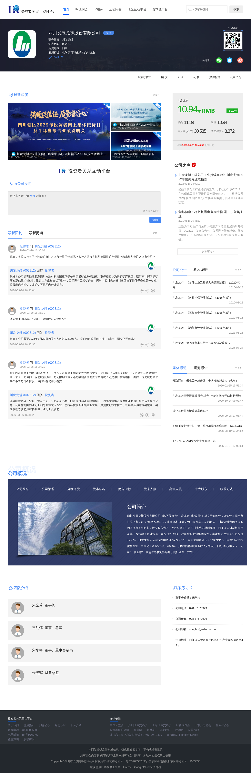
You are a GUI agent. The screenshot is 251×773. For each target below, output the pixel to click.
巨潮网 (179, 729)
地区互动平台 (136, 9)
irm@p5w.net (30, 734)
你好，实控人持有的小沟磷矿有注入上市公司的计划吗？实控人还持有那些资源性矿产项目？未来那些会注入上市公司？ (82, 256)
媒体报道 (214, 77)
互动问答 (115, 9)
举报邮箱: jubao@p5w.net (182, 734)
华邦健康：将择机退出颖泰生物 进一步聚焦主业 (210, 214)
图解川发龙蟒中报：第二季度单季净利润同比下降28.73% (207, 425)
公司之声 (182, 165)
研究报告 (201, 368)
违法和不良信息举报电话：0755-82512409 (136, 734)
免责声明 (13, 739)
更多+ (156, 94)
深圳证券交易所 (137, 725)
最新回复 (15, 233)
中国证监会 (117, 725)
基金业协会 (222, 725)
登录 (32, 195)
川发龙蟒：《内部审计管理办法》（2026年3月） (202, 327)
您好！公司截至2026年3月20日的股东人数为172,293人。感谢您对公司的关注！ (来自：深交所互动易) (72, 338)
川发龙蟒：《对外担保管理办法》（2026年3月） (202, 297)
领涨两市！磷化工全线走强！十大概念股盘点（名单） (205, 380)
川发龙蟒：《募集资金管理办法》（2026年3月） (202, 312)
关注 (108, 32)
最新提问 (36, 233)
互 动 (180, 77)
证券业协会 (183, 725)
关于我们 (13, 725)
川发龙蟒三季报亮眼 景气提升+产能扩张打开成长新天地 (207, 395)
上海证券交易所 (161, 725)
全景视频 (193, 729)
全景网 (138, 729)
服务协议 (44, 725)
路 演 (164, 77)
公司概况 (235, 77)
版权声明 (29, 739)
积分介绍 (76, 725)
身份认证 (60, 725)
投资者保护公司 (119, 729)
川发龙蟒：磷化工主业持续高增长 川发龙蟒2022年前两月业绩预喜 (210, 177)
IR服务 (98, 9)
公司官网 (57, 56)
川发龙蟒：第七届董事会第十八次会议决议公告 (201, 342)
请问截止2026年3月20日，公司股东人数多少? (38, 319)
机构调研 (201, 270)
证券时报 (165, 729)
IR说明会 (81, 9)
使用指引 (29, 725)
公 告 (196, 77)
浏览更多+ (208, 251)
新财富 (151, 729)
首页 (66, 9)
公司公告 (180, 270)
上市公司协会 (203, 725)
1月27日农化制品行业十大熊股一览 (194, 440)
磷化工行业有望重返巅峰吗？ (190, 410)
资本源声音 (160, 9)
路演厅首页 (144, 77)
